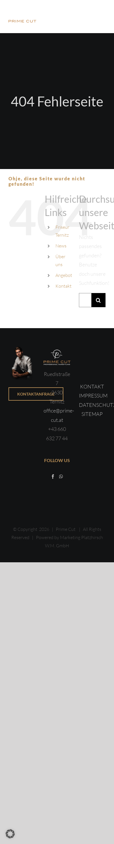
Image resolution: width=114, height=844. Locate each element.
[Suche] (98, 300)
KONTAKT (92, 386)
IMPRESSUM (93, 395)
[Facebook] (53, 476)
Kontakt (63, 286)
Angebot (63, 275)
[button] (10, 834)
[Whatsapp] (61, 476)
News (60, 246)
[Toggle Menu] (101, 16)
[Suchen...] (85, 300)
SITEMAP (92, 414)
